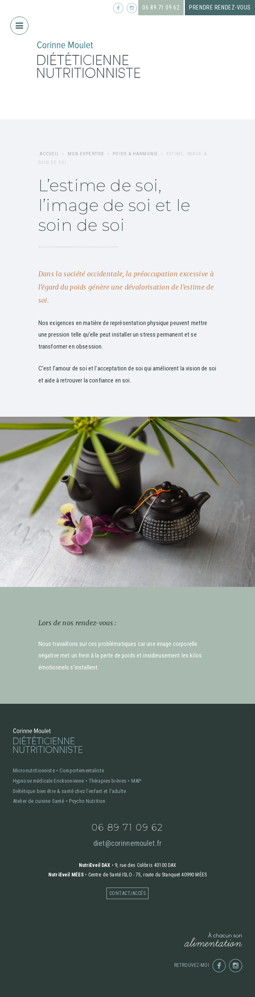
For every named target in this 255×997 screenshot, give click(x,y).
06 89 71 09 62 (160, 7)
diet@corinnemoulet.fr (127, 843)
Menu (22, 22)
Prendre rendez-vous (220, 7)
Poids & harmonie (135, 154)
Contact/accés (127, 893)
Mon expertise (86, 154)
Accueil (49, 154)
